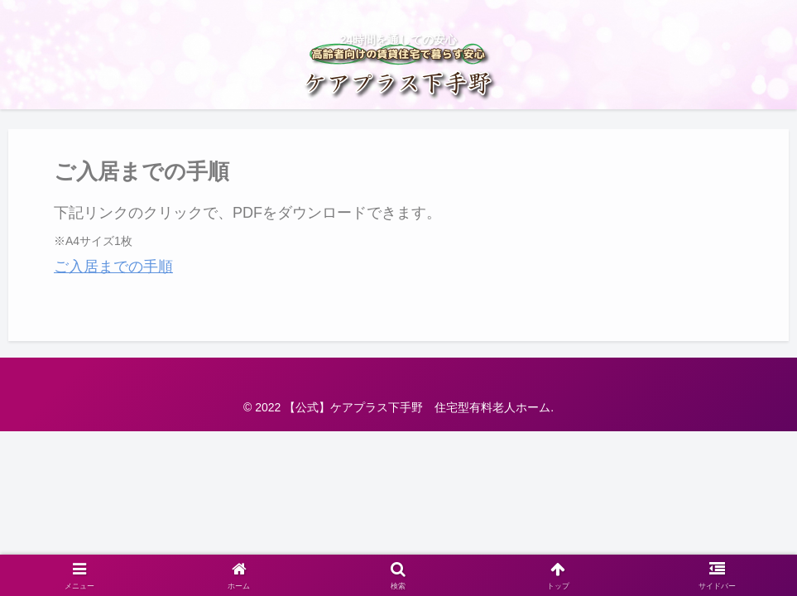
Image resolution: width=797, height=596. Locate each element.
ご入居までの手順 (113, 266)
